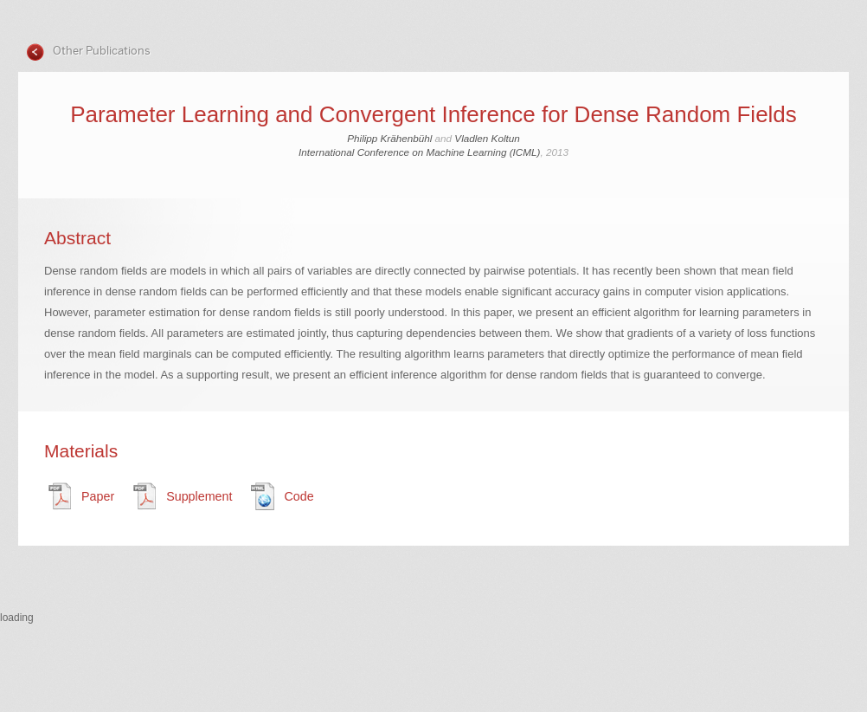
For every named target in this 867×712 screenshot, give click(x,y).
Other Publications (100, 50)
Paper (97, 496)
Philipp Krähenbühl (389, 138)
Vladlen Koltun (486, 138)
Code (298, 496)
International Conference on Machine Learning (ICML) (419, 152)
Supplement (199, 496)
